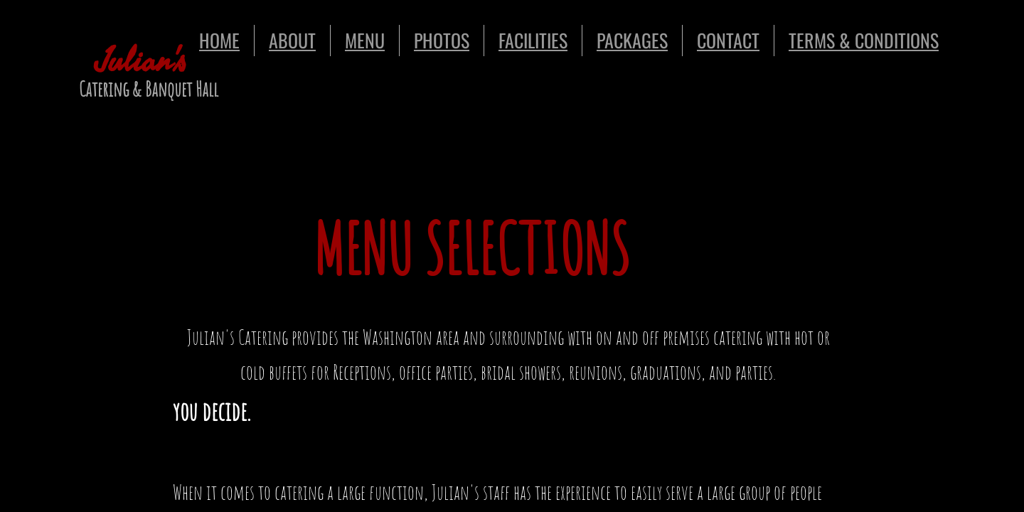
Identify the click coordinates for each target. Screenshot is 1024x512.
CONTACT (728, 40)
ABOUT (292, 40)
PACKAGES (632, 40)
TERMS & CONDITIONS (864, 40)
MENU (365, 40)
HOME (219, 40)
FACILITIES (532, 40)
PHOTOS (441, 40)
